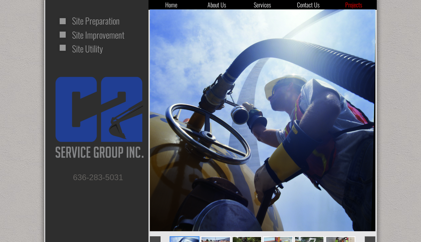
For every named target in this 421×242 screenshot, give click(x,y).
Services (262, 4)
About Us (216, 4)
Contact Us (308, 4)
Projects (353, 4)
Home (171, 4)
